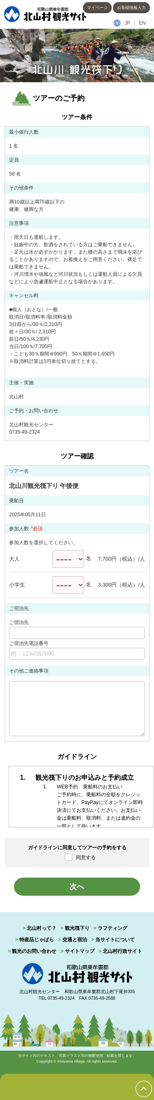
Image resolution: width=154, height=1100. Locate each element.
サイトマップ (79, 951)
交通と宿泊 (74, 940)
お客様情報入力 (131, 7)
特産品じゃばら (36, 940)
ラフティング (112, 928)
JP (127, 23)
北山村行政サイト (122, 951)
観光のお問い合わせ (34, 951)
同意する (86, 857)
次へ (76, 887)
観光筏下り (77, 928)
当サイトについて (115, 940)
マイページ (97, 7)
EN (142, 23)
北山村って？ (41, 928)
